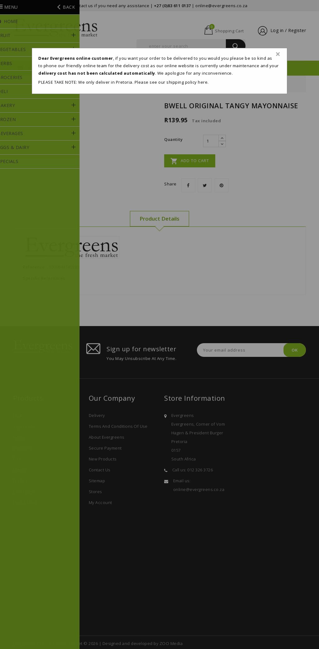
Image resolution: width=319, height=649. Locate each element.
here (202, 82)
